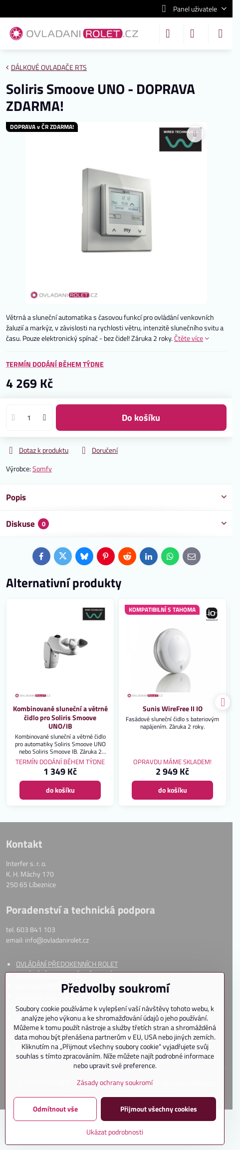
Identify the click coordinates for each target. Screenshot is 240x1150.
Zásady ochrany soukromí (115, 1082)
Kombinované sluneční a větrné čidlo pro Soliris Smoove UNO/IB (60, 717)
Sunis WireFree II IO (173, 708)
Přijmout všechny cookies (158, 1109)
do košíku (141, 417)
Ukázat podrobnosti (114, 1132)
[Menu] (221, 33)
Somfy (42, 468)
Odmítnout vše (55, 1109)
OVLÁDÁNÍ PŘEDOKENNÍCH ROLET (67, 964)
